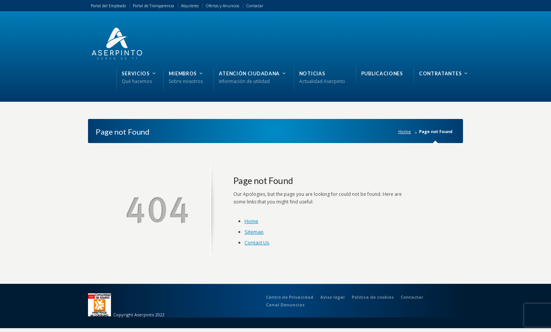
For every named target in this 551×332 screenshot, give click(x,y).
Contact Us (257, 242)
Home (404, 131)
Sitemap (254, 231)
